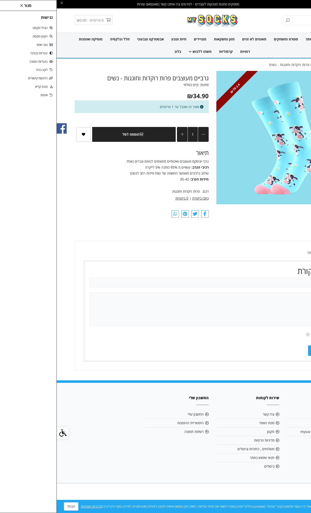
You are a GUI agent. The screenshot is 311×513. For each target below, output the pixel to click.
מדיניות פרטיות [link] (207, 440)
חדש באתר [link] (257, 39)
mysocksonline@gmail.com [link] (266, 431)
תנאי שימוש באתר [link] (205, 457)
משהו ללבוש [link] (143, 51)
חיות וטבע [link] (122, 39)
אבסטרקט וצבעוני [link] (93, 39)
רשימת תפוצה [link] (137, 431)
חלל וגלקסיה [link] (63, 39)
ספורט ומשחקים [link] (229, 39)
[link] (155, 20)
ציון (277, 334)
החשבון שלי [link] (139, 414)
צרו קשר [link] (212, 414)
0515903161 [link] (278, 440)
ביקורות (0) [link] (275, 234)
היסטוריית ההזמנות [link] (134, 423)
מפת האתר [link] (210, 423)
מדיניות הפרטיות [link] (34, 506)
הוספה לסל (77, 134)
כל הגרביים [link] (281, 39)
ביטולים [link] (212, 466)
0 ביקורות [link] (125, 198)
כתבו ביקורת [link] (144, 198)
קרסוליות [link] (169, 51)
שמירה (265, 350)
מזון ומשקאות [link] (167, 39)
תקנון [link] (214, 431)
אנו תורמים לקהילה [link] (275, 423)
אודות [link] (284, 414)
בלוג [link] (121, 51)
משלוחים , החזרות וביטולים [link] (199, 449)
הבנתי (14, 506)
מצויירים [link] (143, 39)
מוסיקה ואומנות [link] (34, 39)
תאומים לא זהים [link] (197, 39)
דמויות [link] (188, 51)
